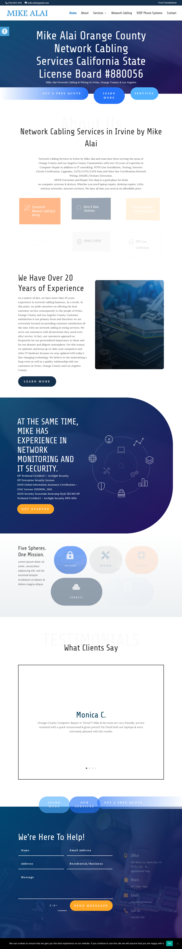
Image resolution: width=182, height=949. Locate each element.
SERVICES (135, 93)
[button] (4, 31)
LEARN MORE (102, 95)
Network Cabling (121, 13)
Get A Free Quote (60, 93)
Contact (171, 13)
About (85, 13)
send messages (91, 905)
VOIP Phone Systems (149, 13)
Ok (169, 943)
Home (72, 13)
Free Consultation (167, 3)
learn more (37, 381)
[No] (177, 943)
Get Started (36, 509)
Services (98, 13)
